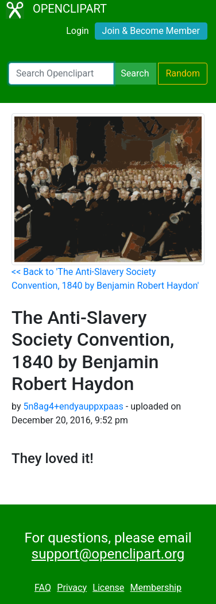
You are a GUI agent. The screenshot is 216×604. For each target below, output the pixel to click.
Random (182, 73)
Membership (156, 587)
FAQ (42, 587)
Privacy (72, 587)
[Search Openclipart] (61, 74)
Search (135, 73)
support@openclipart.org (108, 554)
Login (77, 30)
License (108, 587)
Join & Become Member (151, 30)
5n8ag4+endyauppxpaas (73, 406)
